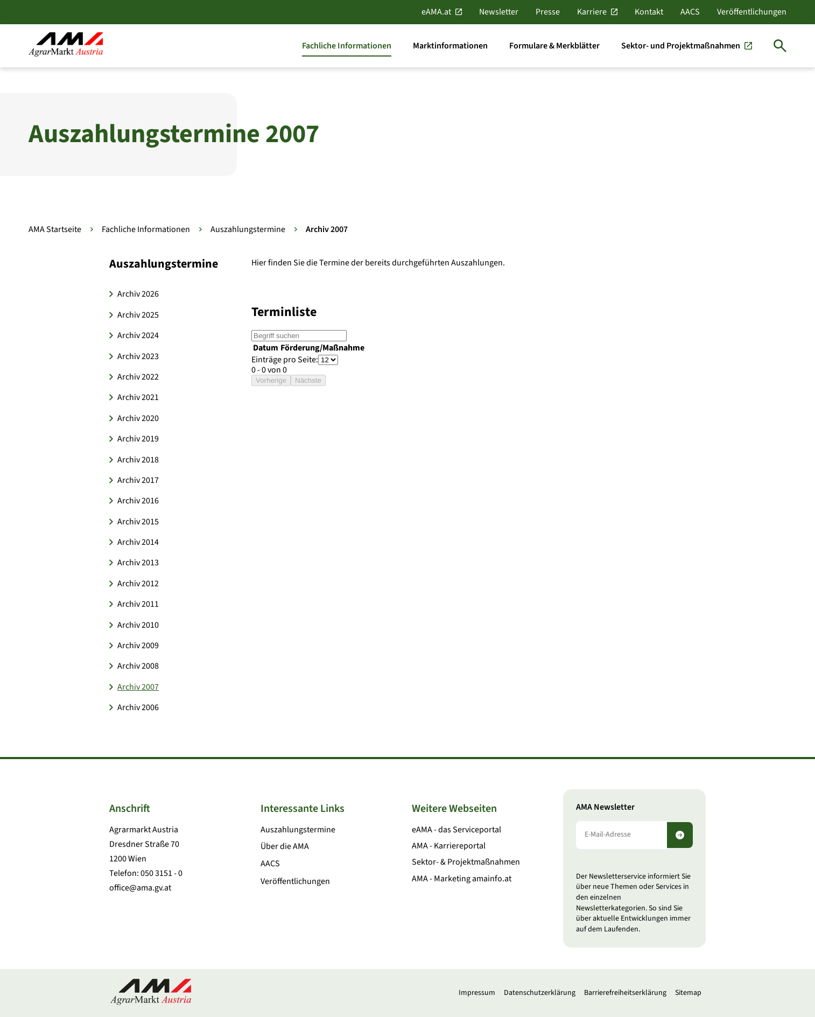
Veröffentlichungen (751, 12)
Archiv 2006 (138, 707)
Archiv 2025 (138, 315)
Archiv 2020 (138, 418)
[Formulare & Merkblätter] (554, 45)
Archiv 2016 (138, 501)
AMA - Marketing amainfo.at (461, 879)
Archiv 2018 (138, 460)
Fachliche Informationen (146, 229)
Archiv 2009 (138, 645)
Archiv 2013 (138, 563)
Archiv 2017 (138, 480)
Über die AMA (285, 846)
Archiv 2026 (138, 294)
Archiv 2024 (138, 335)
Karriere (592, 12)
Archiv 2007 (138, 687)
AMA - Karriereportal (449, 846)
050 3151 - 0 (161, 873)
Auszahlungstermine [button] (163, 264)
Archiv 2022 (138, 377)
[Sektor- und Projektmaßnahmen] (686, 45)
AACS (690, 12)
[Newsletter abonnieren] (680, 835)
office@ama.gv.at (140, 888)
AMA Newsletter (605, 807)
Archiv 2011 (138, 604)
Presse (548, 12)
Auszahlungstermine (247, 229)
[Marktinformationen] (450, 45)
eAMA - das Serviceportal (456, 830)
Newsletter (498, 12)
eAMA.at (436, 12)
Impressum (477, 992)
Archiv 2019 (138, 439)
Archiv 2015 (138, 522)
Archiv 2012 (138, 584)
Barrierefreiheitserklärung (625, 992)
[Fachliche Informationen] (346, 45)
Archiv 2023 (138, 356)
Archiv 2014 (138, 542)
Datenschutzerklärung (539, 992)
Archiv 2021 (138, 397)
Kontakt (649, 12)
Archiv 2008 (138, 666)
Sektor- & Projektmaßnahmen (466, 862)
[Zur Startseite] (66, 45)
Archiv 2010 (138, 625)
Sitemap (688, 992)
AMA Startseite (55, 229)
